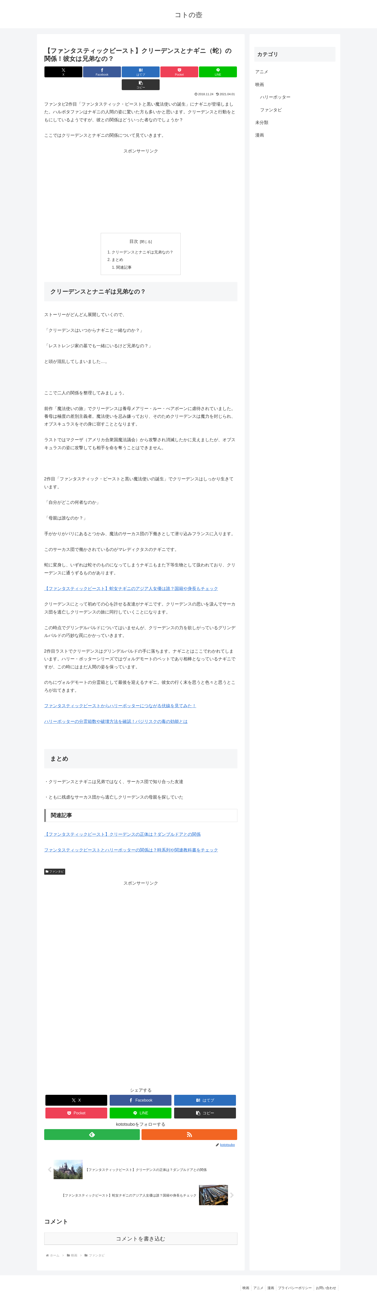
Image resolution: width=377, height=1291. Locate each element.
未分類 (261, 122)
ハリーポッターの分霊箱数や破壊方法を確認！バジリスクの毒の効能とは (116, 709)
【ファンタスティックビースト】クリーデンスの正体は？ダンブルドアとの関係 (122, 822)
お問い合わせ (325, 1276)
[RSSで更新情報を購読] (189, 1122)
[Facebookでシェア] (92, 71)
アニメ (261, 71)
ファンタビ (55, 859)
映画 (259, 84)
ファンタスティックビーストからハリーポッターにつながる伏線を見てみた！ (120, 694)
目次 (133, 228)
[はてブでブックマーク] (124, 71)
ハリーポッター (275, 97)
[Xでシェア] (60, 71)
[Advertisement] (140, 176)
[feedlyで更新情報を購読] (92, 1122)
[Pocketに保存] (156, 71)
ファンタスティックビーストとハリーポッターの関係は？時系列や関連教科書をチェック (131, 838)
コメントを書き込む (140, 1227)
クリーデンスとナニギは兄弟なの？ (143, 239)
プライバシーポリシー (293, 1276)
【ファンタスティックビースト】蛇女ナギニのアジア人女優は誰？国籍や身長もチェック (131, 576)
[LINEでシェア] (188, 71)
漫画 (259, 135)
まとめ (117, 247)
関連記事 (124, 255)
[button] (221, 71)
